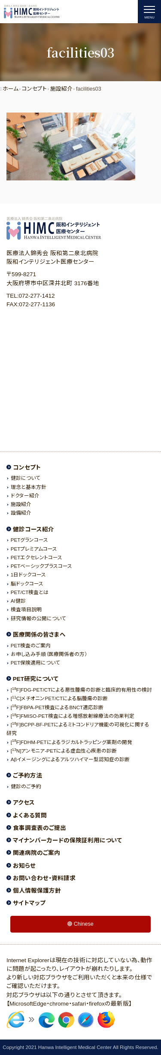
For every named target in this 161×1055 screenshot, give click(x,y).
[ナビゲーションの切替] (149, 11)
